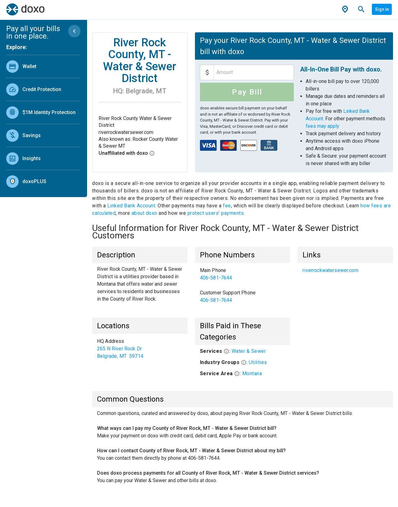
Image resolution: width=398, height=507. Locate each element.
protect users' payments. (216, 213)
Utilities (258, 362)
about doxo (144, 213)
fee (227, 206)
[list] (43, 122)
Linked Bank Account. (132, 206)
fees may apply (322, 126)
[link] (43, 66)
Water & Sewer (249, 351)
